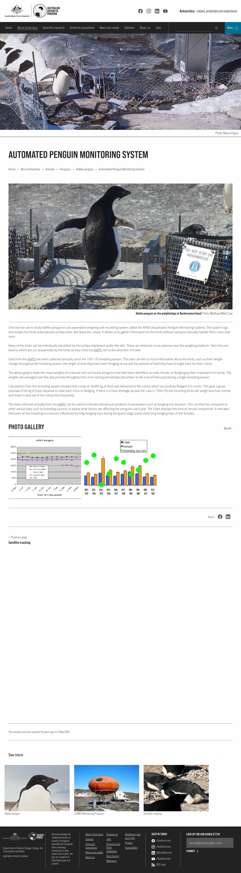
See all (227, 428)
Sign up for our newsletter (203, 834)
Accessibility (131, 847)
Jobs (158, 28)
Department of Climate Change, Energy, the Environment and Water (23, 849)
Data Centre (112, 856)
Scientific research (54, 28)
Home (8, 28)
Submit (192, 851)
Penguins (65, 169)
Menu (232, 28)
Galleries (129, 28)
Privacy (129, 843)
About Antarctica (27, 28)
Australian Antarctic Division (15, 856)
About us (145, 28)
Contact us (112, 834)
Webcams (111, 861)
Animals (49, 169)
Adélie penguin (84, 169)
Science (89, 839)
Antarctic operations (82, 28)
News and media (109, 28)
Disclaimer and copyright (132, 836)
